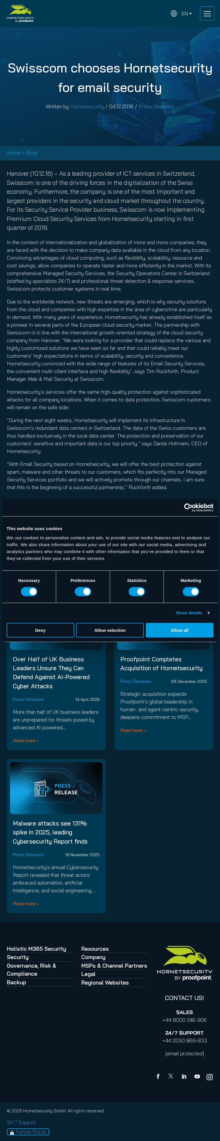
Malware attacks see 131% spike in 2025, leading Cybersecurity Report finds (50, 832)
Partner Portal (31, 1132)
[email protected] (184, 1053)
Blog (31, 152)
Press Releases (156, 106)
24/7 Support (21, 1122)
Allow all (179, 630)
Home (14, 152)
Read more (24, 740)
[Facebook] (159, 1077)
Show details (189, 612)
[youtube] (197, 1077)
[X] (171, 1077)
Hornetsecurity (87, 106)
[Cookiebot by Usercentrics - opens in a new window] (188, 507)
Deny (40, 630)
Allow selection (109, 630)
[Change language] (181, 13)
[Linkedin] (184, 1077)
